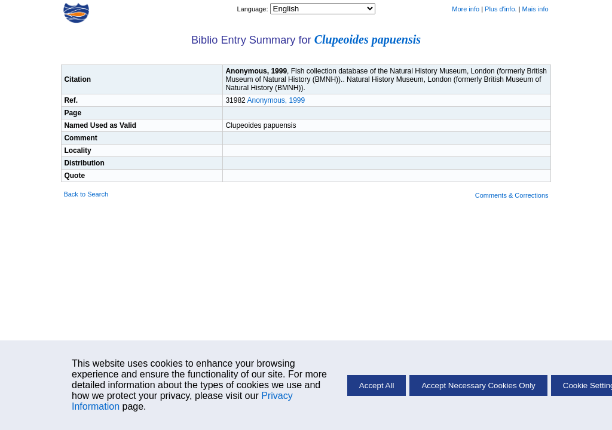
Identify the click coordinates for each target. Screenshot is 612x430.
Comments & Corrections (512, 195)
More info (465, 9)
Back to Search (85, 194)
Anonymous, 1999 (276, 100)
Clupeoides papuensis (367, 39)
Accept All (376, 385)
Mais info (535, 9)
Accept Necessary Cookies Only (478, 385)
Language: (253, 9)
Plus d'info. (500, 9)
